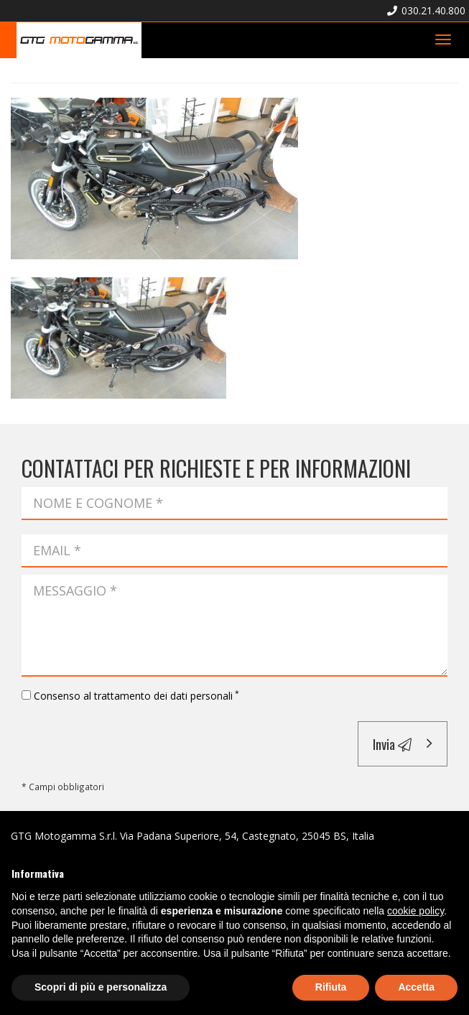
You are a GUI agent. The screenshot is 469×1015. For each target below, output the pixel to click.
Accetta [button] (416, 987)
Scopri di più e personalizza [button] (100, 987)
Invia (392, 743)
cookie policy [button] (415, 911)
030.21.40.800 (426, 10)
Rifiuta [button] (331, 987)
